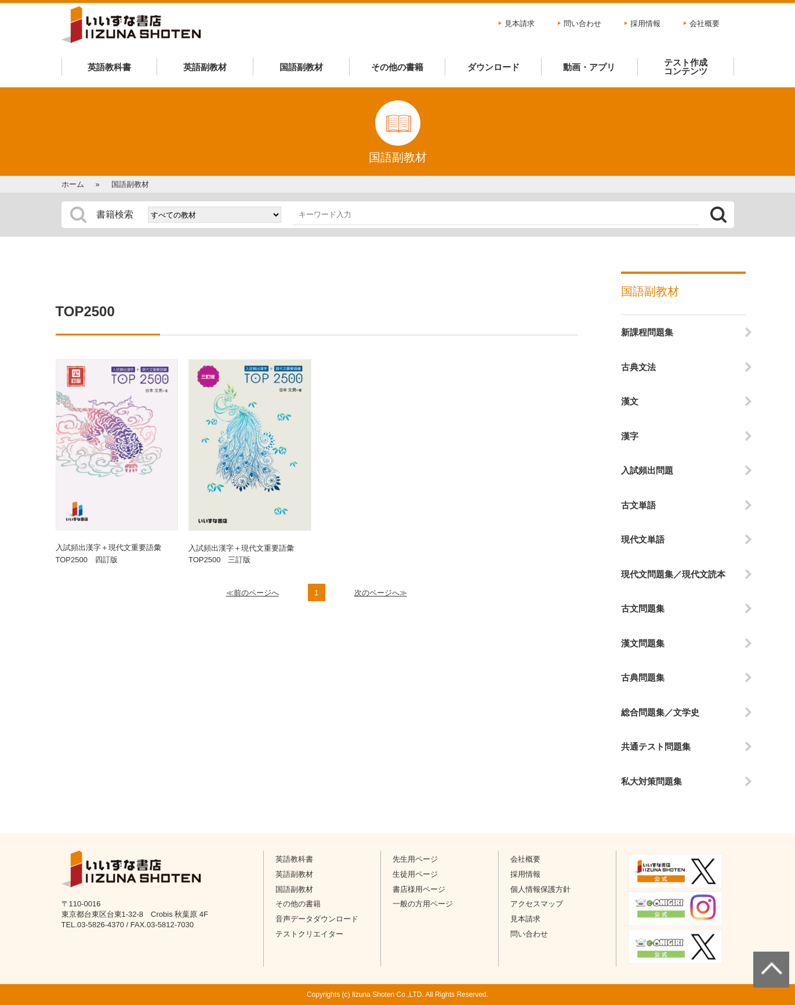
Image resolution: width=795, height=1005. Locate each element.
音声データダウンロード (316, 918)
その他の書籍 (397, 67)
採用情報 (645, 23)
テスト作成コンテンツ (685, 66)
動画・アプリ (589, 67)
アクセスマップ (536, 903)
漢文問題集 (643, 643)
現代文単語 (643, 539)
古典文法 (638, 367)
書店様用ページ (419, 889)
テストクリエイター (309, 934)
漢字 (629, 436)
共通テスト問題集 (656, 746)
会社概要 (704, 23)
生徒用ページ (415, 874)
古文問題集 (643, 608)
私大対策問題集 (651, 781)
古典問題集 (643, 677)
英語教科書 (109, 67)
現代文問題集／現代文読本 (673, 574)
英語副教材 (205, 67)
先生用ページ (415, 859)
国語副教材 (301, 67)
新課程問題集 (647, 332)
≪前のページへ (252, 593)
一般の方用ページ (423, 903)
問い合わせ (582, 23)
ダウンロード (493, 67)
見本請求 (519, 23)
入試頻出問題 (647, 470)
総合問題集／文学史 (660, 712)
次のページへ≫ (380, 593)
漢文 (629, 401)
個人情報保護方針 (540, 889)
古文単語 (638, 505)
